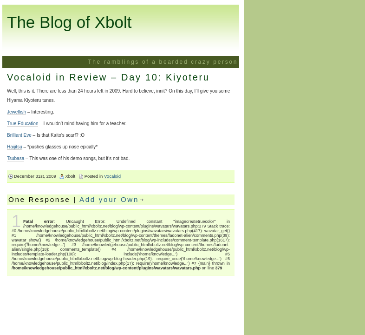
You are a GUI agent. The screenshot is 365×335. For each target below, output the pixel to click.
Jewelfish (16, 111)
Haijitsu (14, 146)
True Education (22, 123)
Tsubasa (15, 158)
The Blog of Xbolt (69, 22)
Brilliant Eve (19, 135)
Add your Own (109, 199)
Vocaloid (112, 176)
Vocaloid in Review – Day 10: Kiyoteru (108, 77)
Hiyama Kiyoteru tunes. (31, 100)
